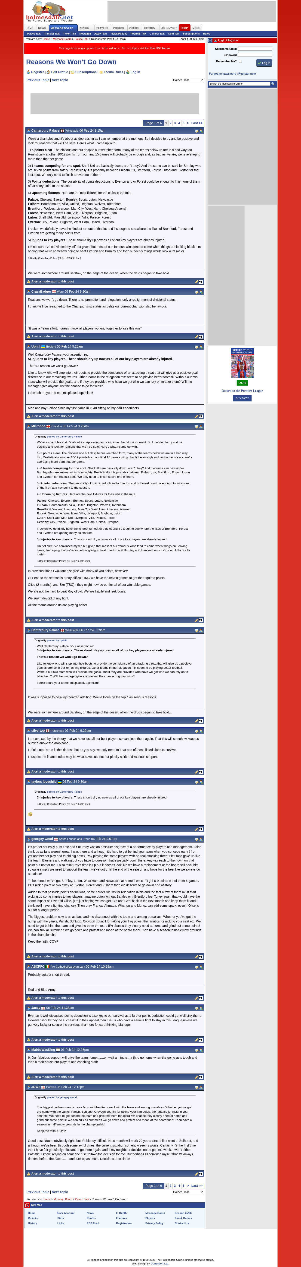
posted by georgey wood (62, 1097)
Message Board (62, 39)
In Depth (121, 1213)
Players (150, 1218)
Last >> (197, 123)
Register (37, 72)
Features (121, 1218)
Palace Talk (34, 33)
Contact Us (182, 1223)
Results (33, 1218)
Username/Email (226, 49)
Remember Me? (226, 61)
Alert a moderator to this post (52, 281)
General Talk (157, 33)
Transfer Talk (52, 33)
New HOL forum (160, 48)
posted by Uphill (57, 640)
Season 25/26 (183, 1213)
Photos (91, 1218)
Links (60, 1223)
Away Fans (101, 33)
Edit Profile (59, 72)
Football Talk (138, 33)
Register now (247, 73)
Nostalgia (85, 33)
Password (230, 55)
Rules (206, 33)
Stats (60, 1218)
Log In (135, 72)
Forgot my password (222, 73)
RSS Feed (93, 1223)
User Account (65, 1213)
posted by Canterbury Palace (64, 436)
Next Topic (60, 80)
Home (46, 39)
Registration (124, 1223)
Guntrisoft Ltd (160, 1263)
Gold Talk (173, 33)
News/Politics (119, 33)
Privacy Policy (154, 1223)
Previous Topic (38, 80)
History (32, 1223)
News (90, 1213)
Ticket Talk (69, 33)
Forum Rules (113, 72)
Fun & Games (183, 1218)
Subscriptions (191, 33)
